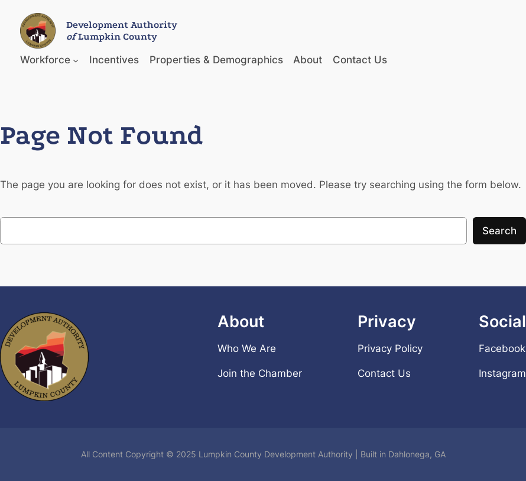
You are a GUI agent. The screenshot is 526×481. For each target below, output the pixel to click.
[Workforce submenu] (76, 60)
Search (499, 231)
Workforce (45, 60)
